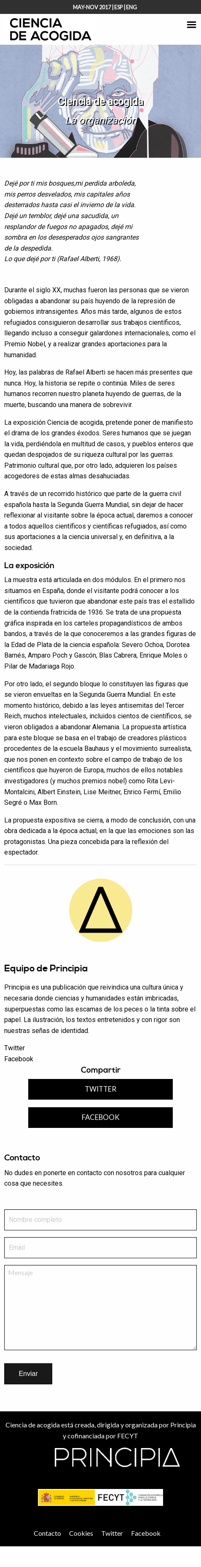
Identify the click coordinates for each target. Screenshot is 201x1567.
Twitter (14, 1048)
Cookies (81, 1533)
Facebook (18, 1059)
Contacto (47, 1533)
